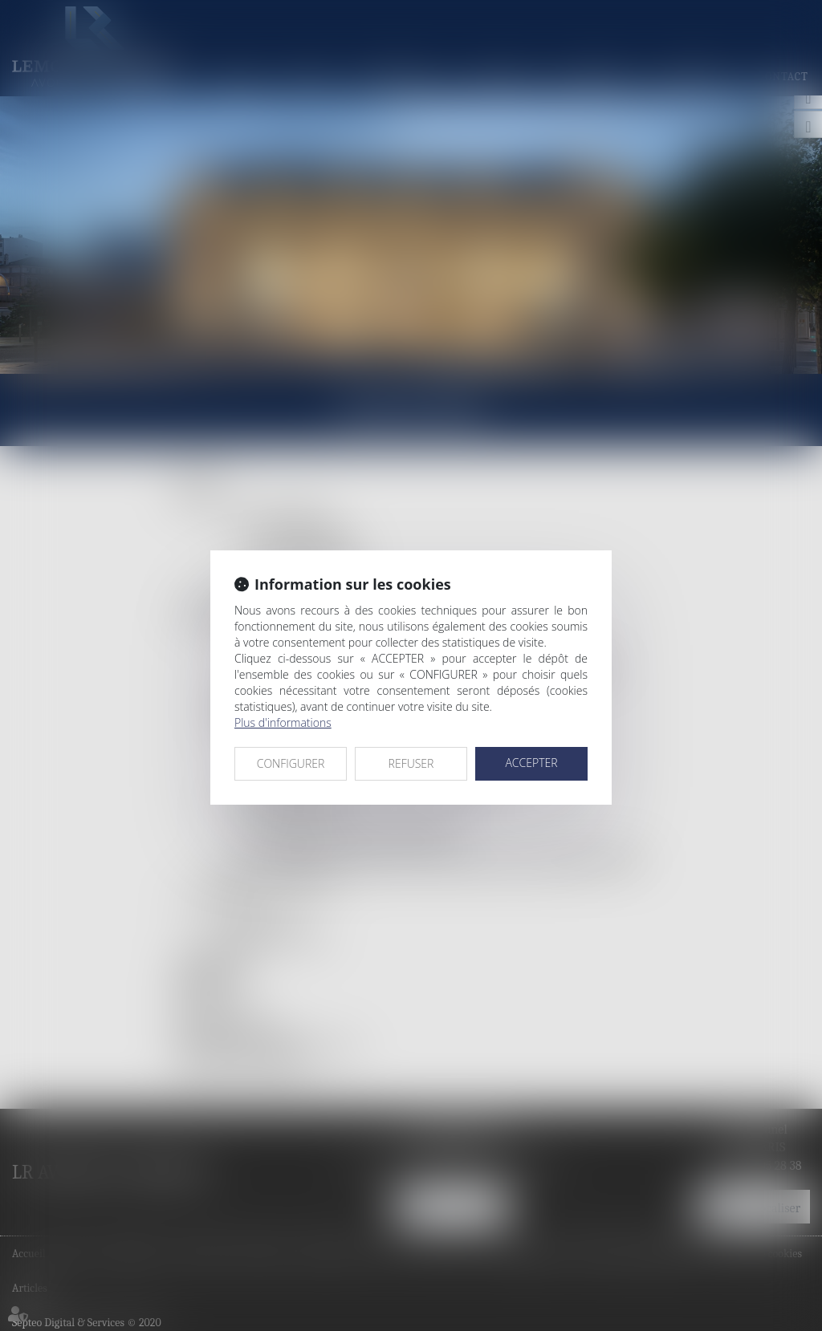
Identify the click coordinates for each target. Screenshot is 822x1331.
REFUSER (411, 763)
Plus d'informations (283, 722)
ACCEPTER (531, 762)
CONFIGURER (291, 763)
